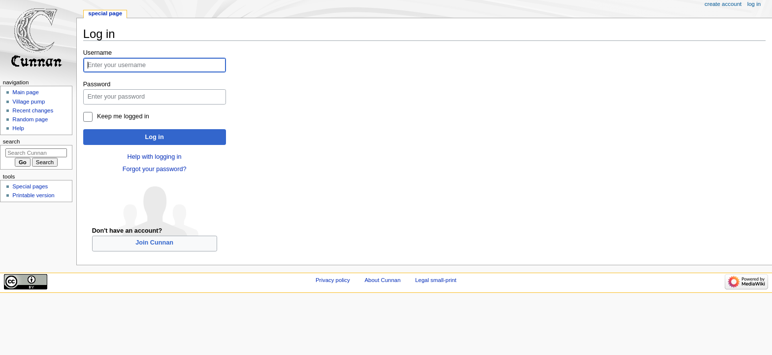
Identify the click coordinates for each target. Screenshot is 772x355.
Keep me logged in (123, 116)
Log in (154, 137)
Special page (105, 13)
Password (97, 84)
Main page (25, 92)
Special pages (30, 186)
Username (97, 52)
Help (18, 128)
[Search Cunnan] (36, 152)
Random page (30, 119)
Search (11, 141)
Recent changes (32, 110)
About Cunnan (382, 280)
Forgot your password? (155, 169)
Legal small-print (435, 280)
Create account (723, 4)
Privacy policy (333, 280)
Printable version (33, 195)
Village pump (28, 102)
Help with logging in (155, 156)
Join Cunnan (154, 242)
